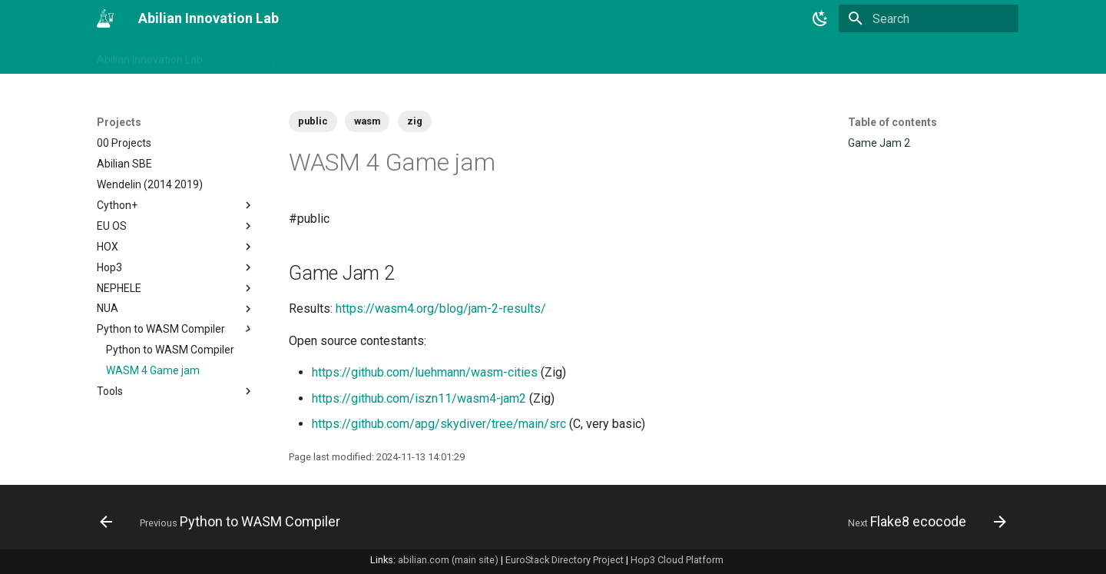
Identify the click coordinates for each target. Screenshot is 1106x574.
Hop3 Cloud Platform (677, 560)
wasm (367, 121)
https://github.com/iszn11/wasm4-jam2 (419, 398)
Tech (474, 56)
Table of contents (892, 122)
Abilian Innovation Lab (150, 56)
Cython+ (176, 205)
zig (414, 121)
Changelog (249, 56)
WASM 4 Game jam (153, 370)
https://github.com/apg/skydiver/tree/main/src (439, 423)
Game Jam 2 (879, 143)
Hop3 (176, 267)
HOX (176, 247)
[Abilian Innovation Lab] (105, 18)
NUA (176, 309)
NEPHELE (176, 288)
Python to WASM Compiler (176, 329)
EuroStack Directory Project (564, 560)
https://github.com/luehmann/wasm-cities (425, 372)
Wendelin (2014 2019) (150, 184)
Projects (422, 56)
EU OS (176, 226)
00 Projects (124, 143)
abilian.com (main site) (448, 560)
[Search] (928, 18)
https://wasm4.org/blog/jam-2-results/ (441, 308)
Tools (176, 391)
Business (360, 56)
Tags (307, 56)
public (313, 121)
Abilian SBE (124, 164)
